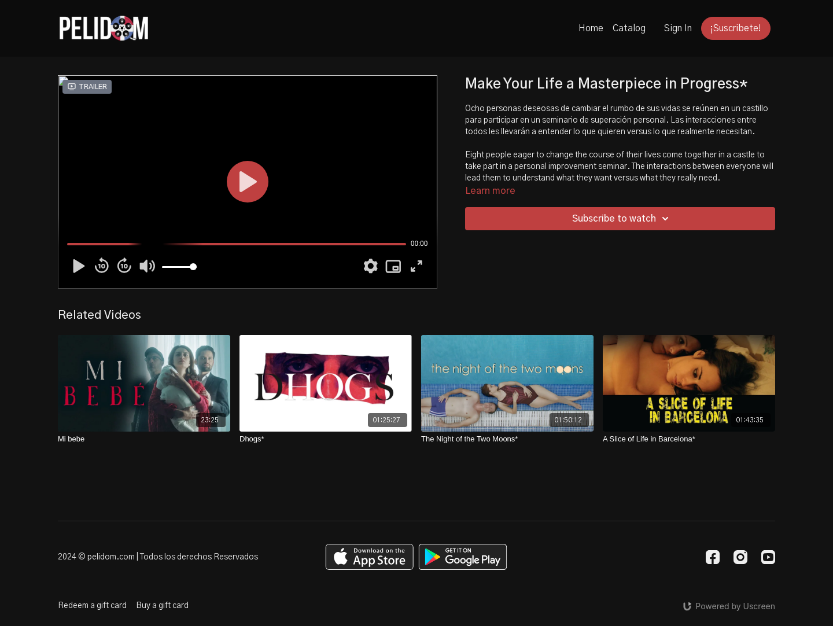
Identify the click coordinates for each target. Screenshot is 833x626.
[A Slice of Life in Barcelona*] (689, 439)
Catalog (629, 28)
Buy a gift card (162, 606)
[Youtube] (768, 557)
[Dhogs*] (325, 439)
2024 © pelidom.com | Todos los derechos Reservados (158, 557)
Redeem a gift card (92, 606)
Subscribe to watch (622, 219)
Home (590, 28)
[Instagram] (740, 557)
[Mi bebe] (144, 439)
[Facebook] (713, 557)
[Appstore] (369, 557)
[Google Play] (462, 557)
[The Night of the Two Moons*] (507, 439)
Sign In (678, 28)
